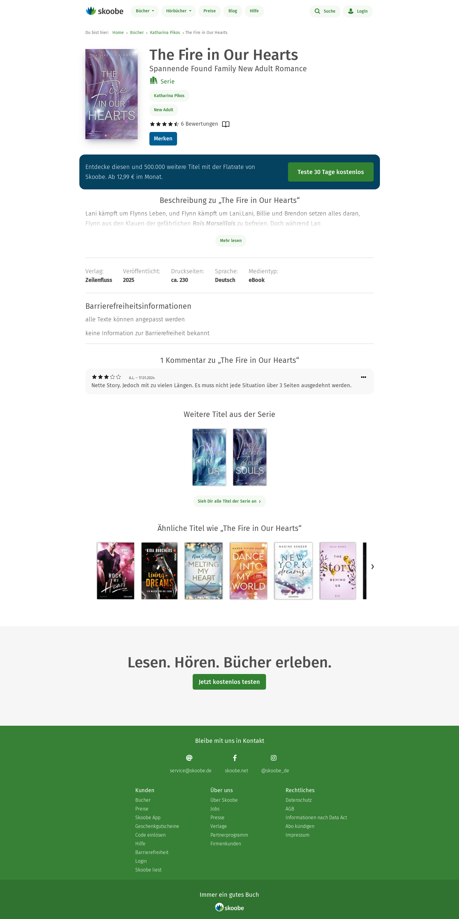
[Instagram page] (275, 764)
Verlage (218, 826)
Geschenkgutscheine (157, 826)
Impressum (298, 835)
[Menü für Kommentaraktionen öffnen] (363, 377)
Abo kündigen (300, 826)
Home (118, 32)
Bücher (143, 11)
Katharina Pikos (165, 32)
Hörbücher (177, 11)
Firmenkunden (225, 844)
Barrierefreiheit (151, 852)
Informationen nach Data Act (316, 817)
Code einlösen (150, 835)
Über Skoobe (224, 800)
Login (358, 11)
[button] (372, 567)
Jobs (214, 809)
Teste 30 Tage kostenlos (331, 172)
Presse (217, 817)
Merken (163, 138)
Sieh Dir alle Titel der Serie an (229, 501)
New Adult (163, 109)
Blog (232, 11)
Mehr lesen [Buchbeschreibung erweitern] (231, 240)
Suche (325, 11)
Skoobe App (148, 817)
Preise (209, 11)
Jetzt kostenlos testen (229, 681)
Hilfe (254, 11)
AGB (290, 809)
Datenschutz (299, 800)
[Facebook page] (236, 764)
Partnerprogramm (229, 835)
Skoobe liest (148, 870)
